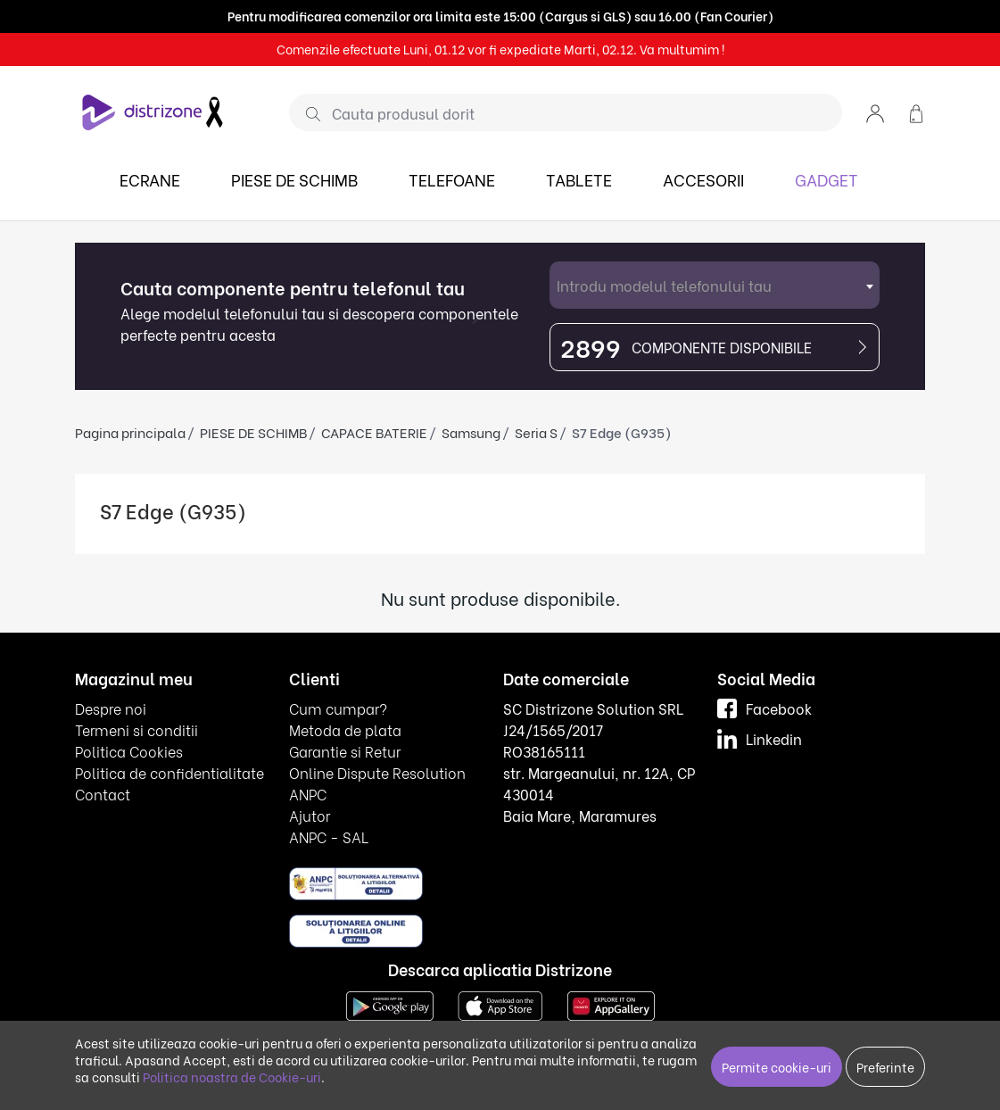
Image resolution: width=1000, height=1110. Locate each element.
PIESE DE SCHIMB (294, 179)
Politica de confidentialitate (169, 772)
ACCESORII (703, 179)
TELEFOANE (452, 179)
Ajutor (309, 815)
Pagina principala (130, 432)
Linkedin (759, 738)
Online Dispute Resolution (377, 772)
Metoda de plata (345, 729)
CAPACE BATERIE (374, 432)
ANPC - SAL (328, 836)
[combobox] (715, 285)
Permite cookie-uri (776, 1066)
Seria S (536, 432)
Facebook (764, 708)
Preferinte (885, 1066)
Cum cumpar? (338, 708)
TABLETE (579, 179)
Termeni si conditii (136, 729)
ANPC (307, 793)
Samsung (471, 432)
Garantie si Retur (345, 751)
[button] (875, 112)
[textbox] (715, 285)
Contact (102, 793)
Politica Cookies (129, 751)
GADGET (826, 179)
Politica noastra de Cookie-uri (232, 1076)
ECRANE (150, 179)
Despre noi (110, 708)
